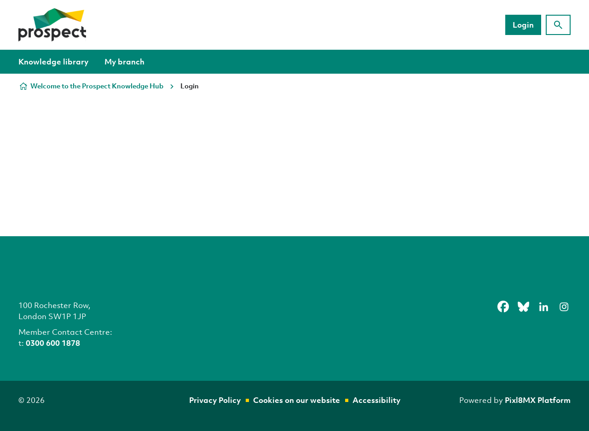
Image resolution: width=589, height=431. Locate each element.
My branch (124, 61)
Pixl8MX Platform (538, 400)
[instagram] (564, 307)
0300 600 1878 (53, 343)
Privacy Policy (215, 400)
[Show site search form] (558, 25)
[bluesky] (523, 307)
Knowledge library (53, 61)
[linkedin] (543, 307)
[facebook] (503, 307)
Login (523, 24)
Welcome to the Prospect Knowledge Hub (96, 85)
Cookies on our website (296, 400)
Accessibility (376, 400)
